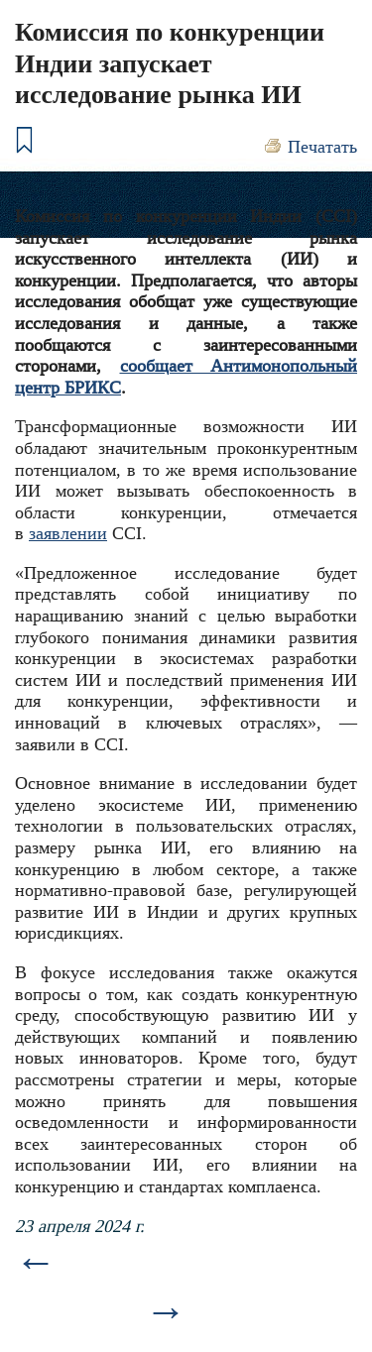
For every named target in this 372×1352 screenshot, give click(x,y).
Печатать (322, 147)
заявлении (68, 533)
